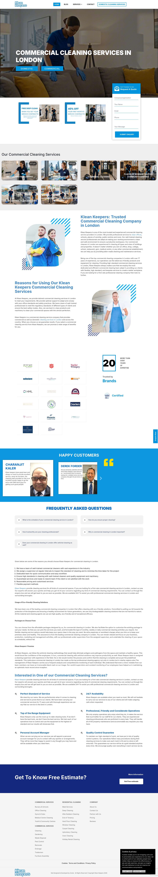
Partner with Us (95, 814)
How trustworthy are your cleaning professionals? (40, 532)
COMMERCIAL (52, 68)
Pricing (92, 818)
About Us (93, 807)
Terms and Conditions (77, 863)
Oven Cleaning (67, 836)
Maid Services (67, 807)
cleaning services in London (51, 320)
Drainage (38, 849)
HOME (56, 4)
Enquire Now (155, 436)
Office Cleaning (40, 810)
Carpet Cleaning (68, 828)
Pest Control (39, 841)
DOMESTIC (27, 68)
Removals (38, 845)
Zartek (72, 873)
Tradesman (39, 852)
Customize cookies (139, 871)
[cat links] (135, 774)
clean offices (136, 235)
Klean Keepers (20, 588)
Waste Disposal (40, 838)
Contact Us (94, 810)
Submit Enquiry (127, 134)
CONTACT (90, 4)
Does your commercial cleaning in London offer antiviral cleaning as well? (47, 544)
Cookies (65, 863)
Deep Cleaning (67, 810)
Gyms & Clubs (40, 814)
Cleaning (38, 831)
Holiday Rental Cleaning (71, 839)
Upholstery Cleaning (69, 832)
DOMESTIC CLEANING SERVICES (112, 4)
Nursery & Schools (41, 807)
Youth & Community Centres (45, 821)
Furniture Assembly (42, 856)
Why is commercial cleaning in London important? (106, 532)
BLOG (66, 4)
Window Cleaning (68, 825)
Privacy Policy (90, 863)
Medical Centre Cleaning (44, 818)
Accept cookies (127, 871)
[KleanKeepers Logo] (21, 4)
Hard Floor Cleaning (69, 821)
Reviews (93, 821)
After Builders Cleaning (70, 814)
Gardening (38, 834)
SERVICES (77, 4)
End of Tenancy (68, 818)
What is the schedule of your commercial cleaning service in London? (47, 520)
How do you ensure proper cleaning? (101, 520)
